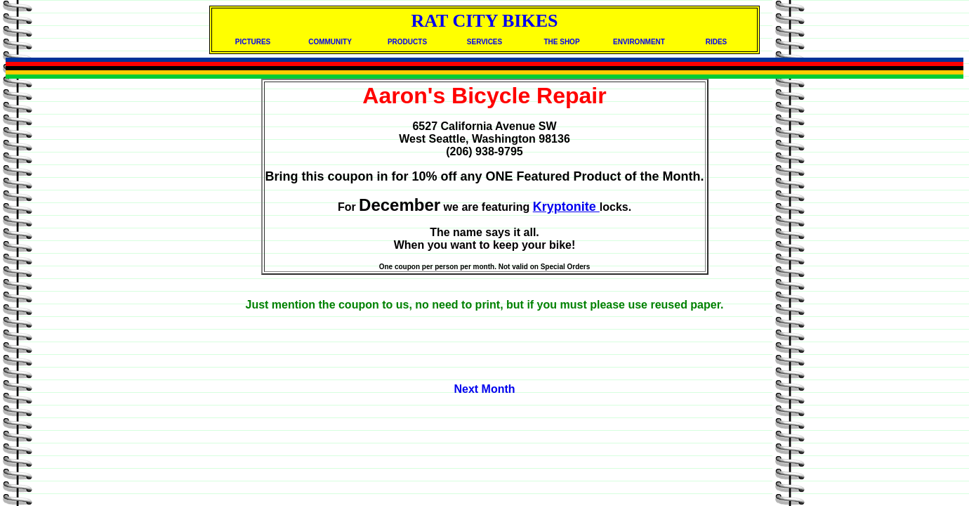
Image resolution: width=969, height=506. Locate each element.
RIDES (716, 42)
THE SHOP (561, 42)
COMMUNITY (330, 42)
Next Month (484, 389)
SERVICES (484, 42)
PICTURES (253, 42)
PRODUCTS (407, 42)
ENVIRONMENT (639, 42)
